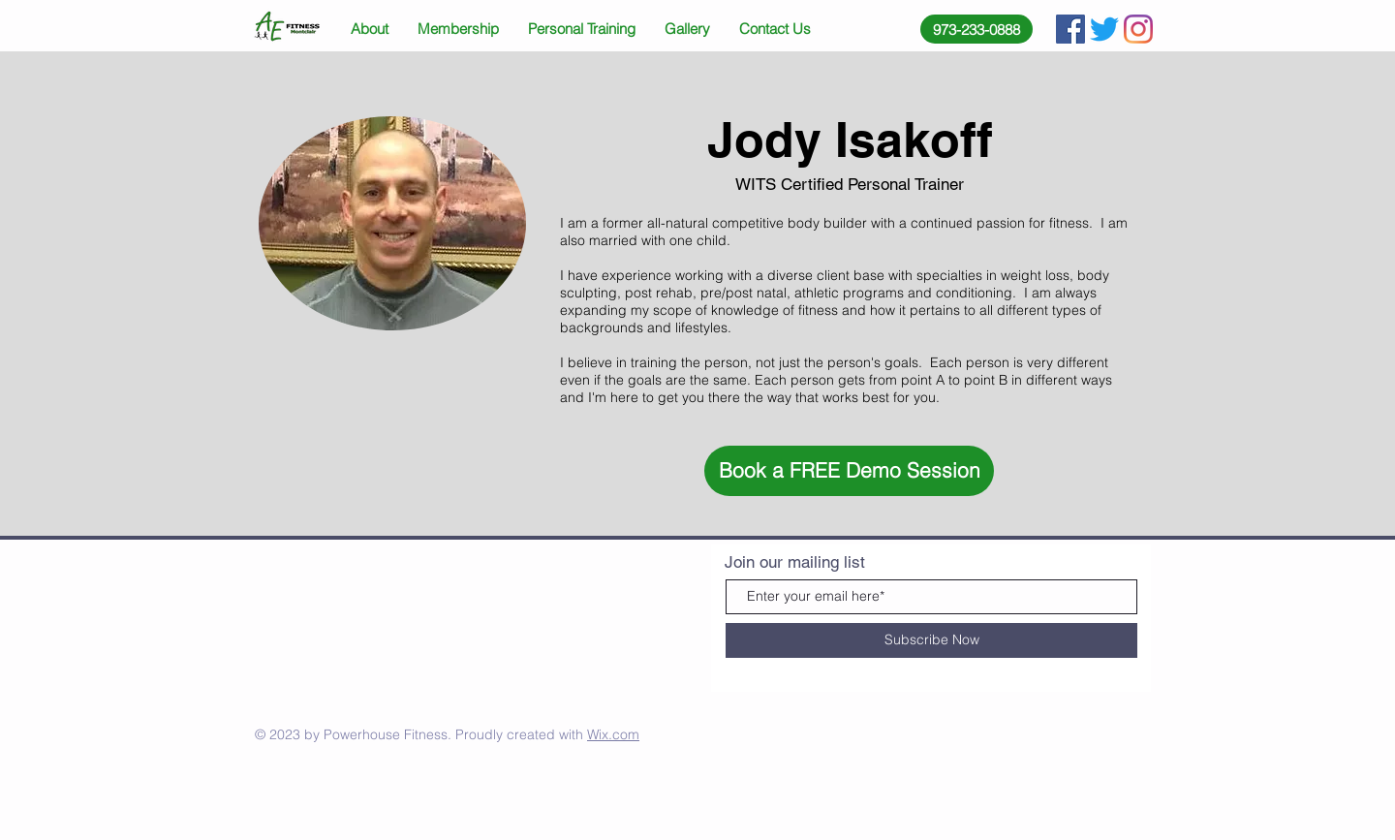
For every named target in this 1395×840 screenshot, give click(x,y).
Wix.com (613, 734)
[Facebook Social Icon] (1070, 29)
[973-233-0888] (976, 29)
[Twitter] (1104, 29)
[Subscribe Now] (931, 640)
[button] (849, 471)
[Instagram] (1138, 29)
